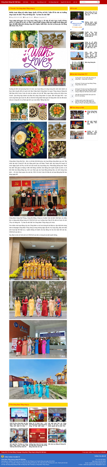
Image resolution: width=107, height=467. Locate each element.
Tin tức (32, 2)
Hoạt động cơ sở (41, 2)
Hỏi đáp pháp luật (53, 2)
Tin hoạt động (12, 452)
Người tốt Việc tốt (66, 2)
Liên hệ (75, 2)
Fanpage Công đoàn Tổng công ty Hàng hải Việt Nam (31, 452)
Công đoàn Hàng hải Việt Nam (10, 2)
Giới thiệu (25, 2)
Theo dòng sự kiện (77, 107)
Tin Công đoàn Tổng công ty (26, 8)
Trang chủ (4, 452)
